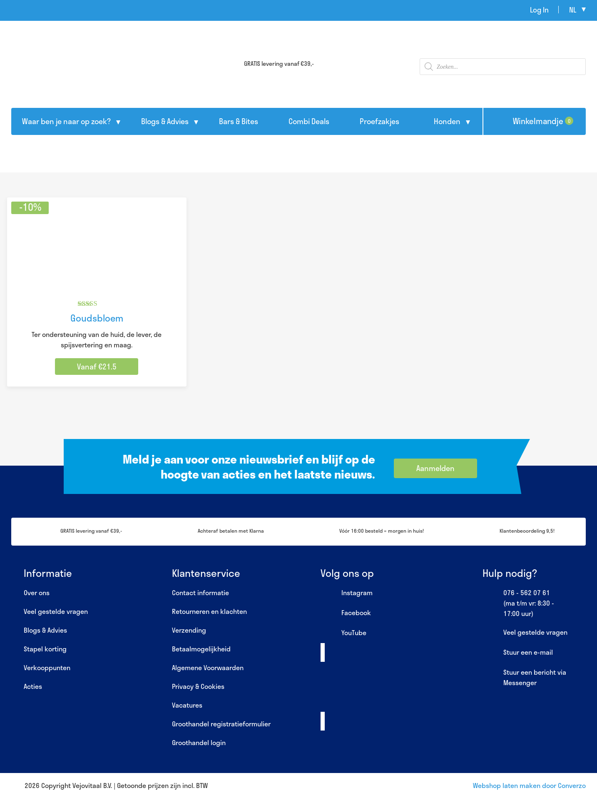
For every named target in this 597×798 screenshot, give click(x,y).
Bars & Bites (238, 121)
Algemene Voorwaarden (208, 667)
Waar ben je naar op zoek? (66, 121)
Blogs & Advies (165, 121)
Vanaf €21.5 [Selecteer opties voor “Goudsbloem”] (97, 366)
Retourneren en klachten (209, 611)
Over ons (37, 592)
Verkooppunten (47, 667)
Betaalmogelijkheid (201, 648)
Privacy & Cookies (198, 686)
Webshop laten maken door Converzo (529, 785)
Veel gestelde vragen (56, 611)
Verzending (189, 630)
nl (572, 9)
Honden (447, 121)
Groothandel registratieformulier (221, 723)
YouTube (343, 633)
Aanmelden (435, 468)
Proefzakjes (379, 121)
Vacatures (187, 705)
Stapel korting (45, 648)
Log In (539, 9)
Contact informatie (200, 592)
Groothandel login (199, 742)
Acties (33, 686)
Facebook (346, 613)
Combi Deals (309, 121)
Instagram (347, 593)
